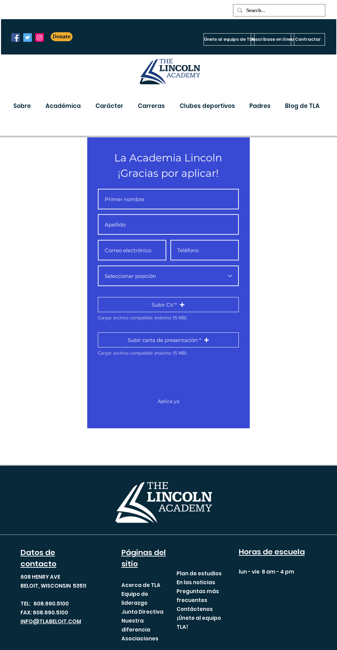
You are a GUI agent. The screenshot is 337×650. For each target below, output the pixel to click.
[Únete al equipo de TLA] (229, 39)
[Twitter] (27, 37)
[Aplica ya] (168, 401)
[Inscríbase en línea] (272, 39)
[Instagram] (39, 37)
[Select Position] (168, 276)
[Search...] (278, 10)
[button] (24, 106)
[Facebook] (15, 37)
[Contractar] (308, 39)
